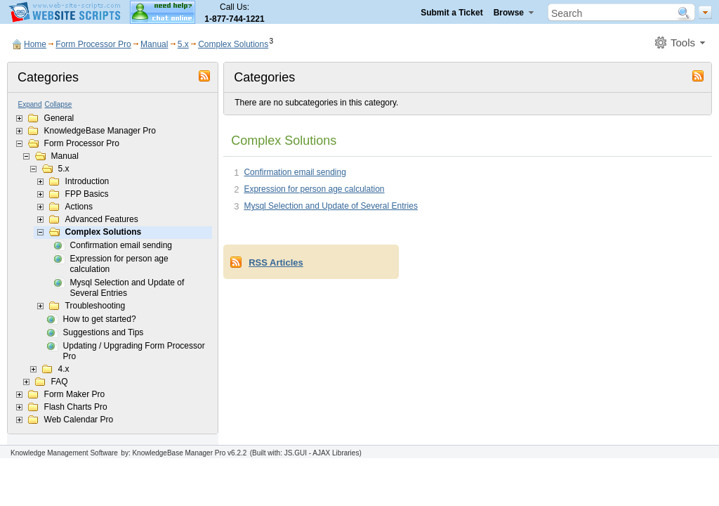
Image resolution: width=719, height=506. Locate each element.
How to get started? (99, 319)
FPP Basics (87, 194)
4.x (64, 369)
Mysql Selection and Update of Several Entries (127, 288)
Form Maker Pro (74, 394)
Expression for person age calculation (119, 264)
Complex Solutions (233, 44)
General (59, 118)
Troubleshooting (95, 306)
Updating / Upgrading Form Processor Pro (134, 351)
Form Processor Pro (93, 44)
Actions (79, 207)
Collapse (58, 104)
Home (35, 44)
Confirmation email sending (121, 245)
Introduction (87, 181)
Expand (30, 104)
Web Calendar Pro (79, 419)
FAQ (59, 382)
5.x (183, 44)
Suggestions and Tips (103, 332)
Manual (154, 44)
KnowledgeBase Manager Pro (100, 131)
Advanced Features (101, 219)
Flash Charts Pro (75, 407)
